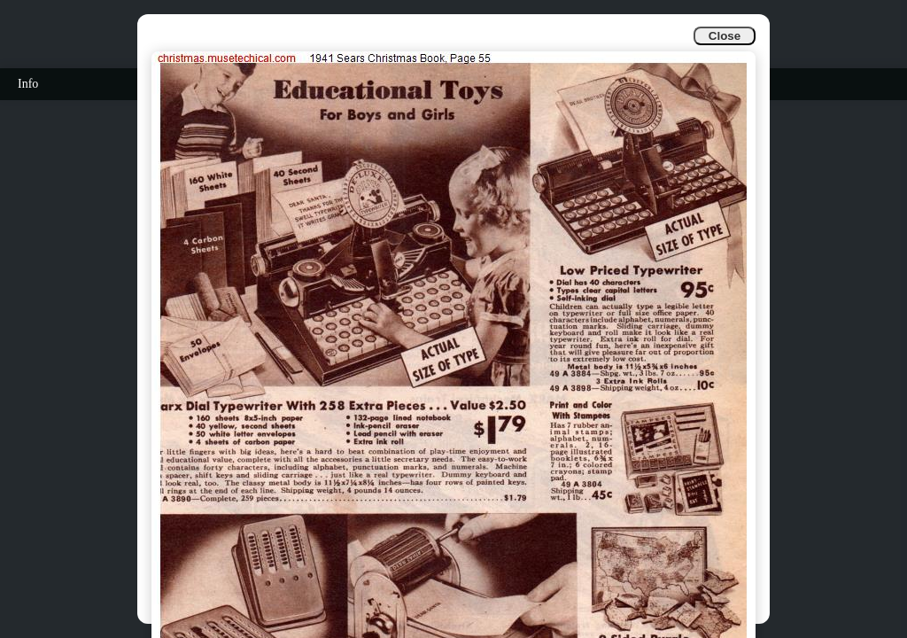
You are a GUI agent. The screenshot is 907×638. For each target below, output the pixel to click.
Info (28, 83)
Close (724, 36)
